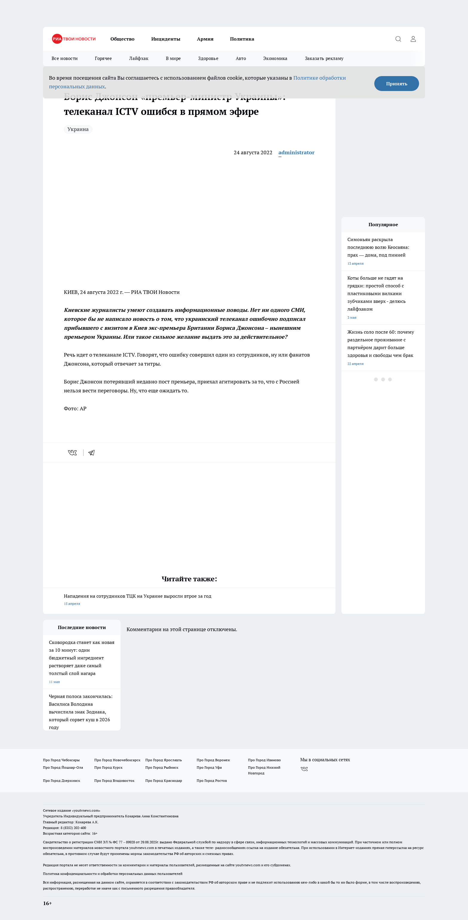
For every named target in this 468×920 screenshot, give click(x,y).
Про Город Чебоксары (61, 760)
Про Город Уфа (209, 767)
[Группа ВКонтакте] (304, 769)
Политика (242, 39)
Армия (205, 39)
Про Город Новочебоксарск (117, 760)
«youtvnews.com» (86, 810)
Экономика (275, 58)
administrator (296, 152)
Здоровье (208, 58)
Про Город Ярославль (163, 760)
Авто (241, 58)
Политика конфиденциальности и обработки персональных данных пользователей (112, 873)
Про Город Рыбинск (161, 767)
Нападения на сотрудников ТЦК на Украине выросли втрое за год (189, 600)
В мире (173, 58)
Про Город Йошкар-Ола (63, 767)
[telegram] (93, 453)
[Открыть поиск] (398, 39)
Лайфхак (138, 58)
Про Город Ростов (212, 780)
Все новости (65, 58)
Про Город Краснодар (163, 780)
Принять (396, 84)
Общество (122, 39)
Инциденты (165, 39)
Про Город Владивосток (114, 780)
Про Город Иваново (264, 760)
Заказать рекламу (324, 58)
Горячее (103, 58)
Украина (78, 129)
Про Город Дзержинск (61, 780)
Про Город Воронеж (213, 760)
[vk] (73, 453)
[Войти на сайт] (413, 39)
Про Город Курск (108, 767)
